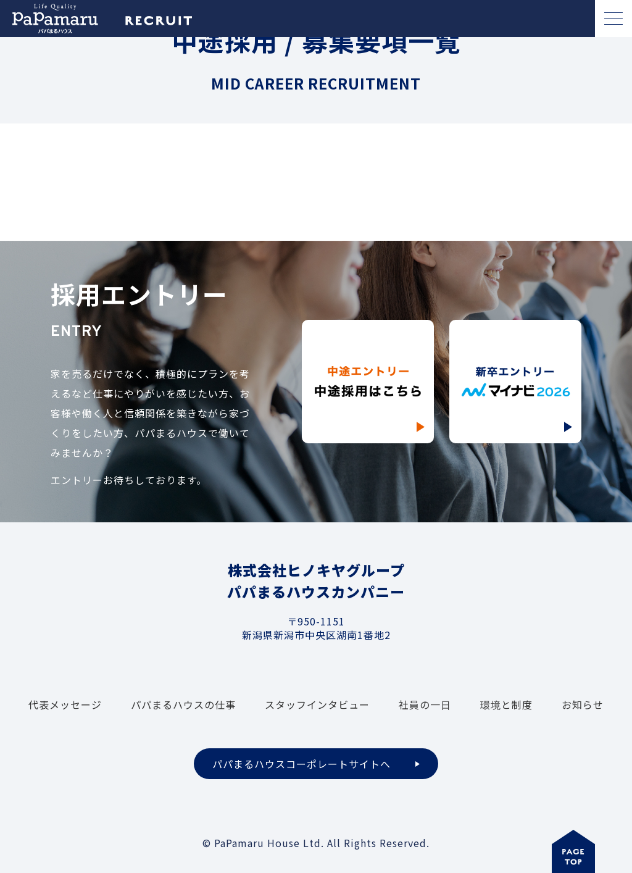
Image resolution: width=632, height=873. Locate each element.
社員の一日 (425, 704)
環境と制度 (506, 704)
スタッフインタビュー (317, 704)
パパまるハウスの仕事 (183, 704)
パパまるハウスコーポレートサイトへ (301, 763)
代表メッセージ (65, 704)
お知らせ (583, 704)
